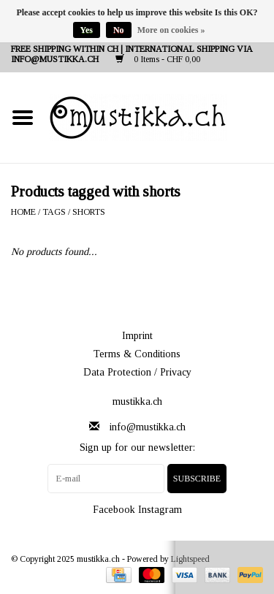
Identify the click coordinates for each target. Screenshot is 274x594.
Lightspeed (190, 559)
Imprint (137, 335)
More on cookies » (171, 30)
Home (23, 212)
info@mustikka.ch (148, 427)
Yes (86, 30)
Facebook (114, 509)
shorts (88, 212)
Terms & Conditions (137, 354)
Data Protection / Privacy (137, 372)
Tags (54, 212)
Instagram (160, 509)
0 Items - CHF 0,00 (157, 59)
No (118, 30)
